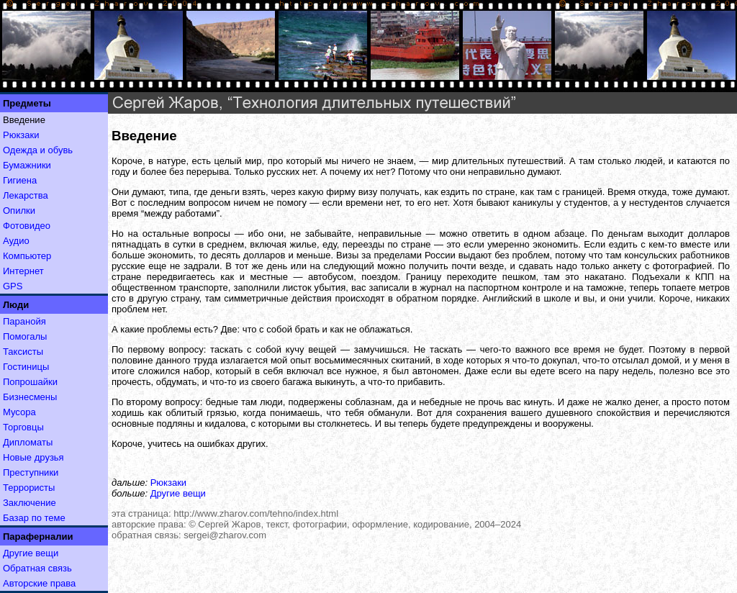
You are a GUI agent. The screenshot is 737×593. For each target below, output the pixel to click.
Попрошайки (30, 381)
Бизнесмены (30, 396)
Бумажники (27, 165)
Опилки (19, 210)
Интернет (23, 271)
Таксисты (23, 351)
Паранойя (24, 321)
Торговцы (23, 427)
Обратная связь (37, 568)
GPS (12, 286)
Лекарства (25, 195)
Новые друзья (33, 457)
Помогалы (25, 336)
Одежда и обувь (38, 150)
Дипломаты (28, 442)
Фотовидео (26, 225)
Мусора (19, 412)
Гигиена (20, 180)
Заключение (29, 502)
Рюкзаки (21, 135)
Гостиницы (26, 366)
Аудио (16, 240)
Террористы (29, 487)
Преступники (30, 472)
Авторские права (39, 583)
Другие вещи (30, 553)
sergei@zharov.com (225, 535)
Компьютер (27, 255)
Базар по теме (34, 517)
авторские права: (149, 524)
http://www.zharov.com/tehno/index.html (255, 513)
